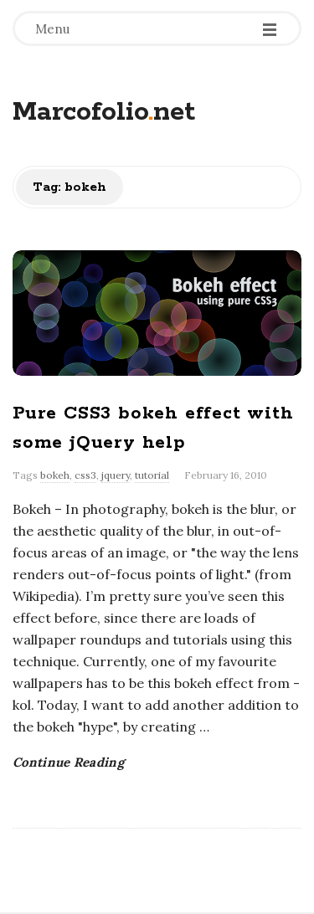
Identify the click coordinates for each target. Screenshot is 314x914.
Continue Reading (68, 762)
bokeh (54, 475)
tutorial (152, 475)
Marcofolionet (104, 112)
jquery (115, 475)
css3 (85, 475)
